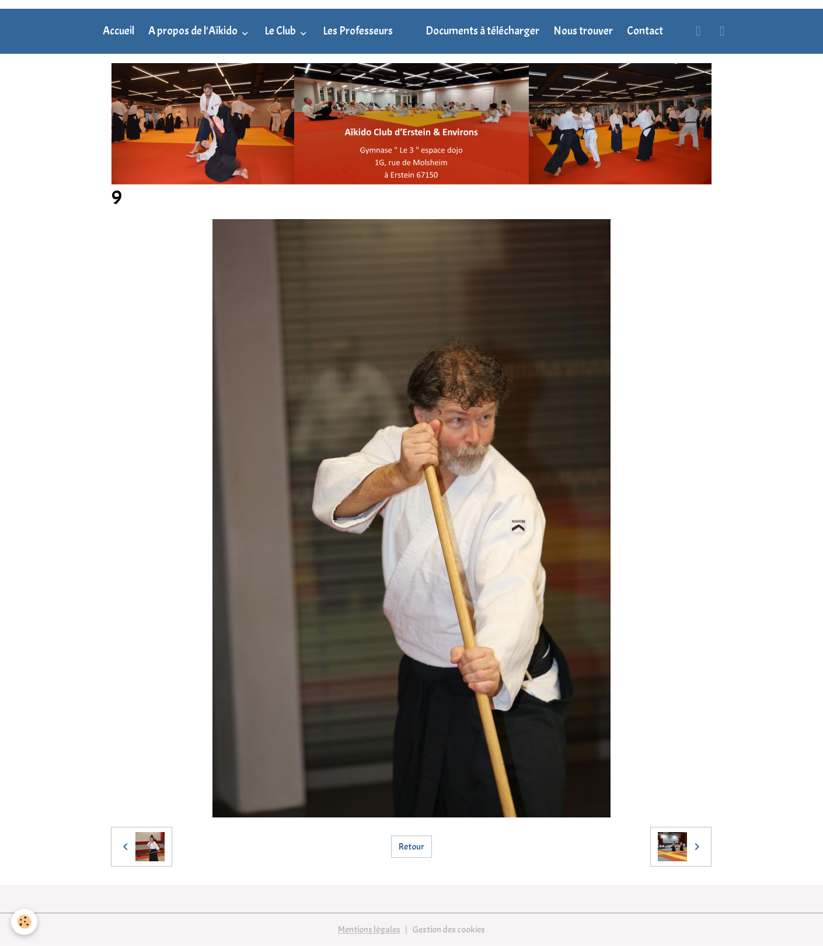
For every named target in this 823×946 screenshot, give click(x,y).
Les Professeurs (358, 31)
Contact (645, 31)
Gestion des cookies (448, 929)
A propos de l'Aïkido (193, 31)
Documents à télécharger (482, 31)
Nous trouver (583, 31)
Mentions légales (369, 929)
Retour (411, 847)
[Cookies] (25, 922)
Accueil (118, 31)
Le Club (281, 31)
